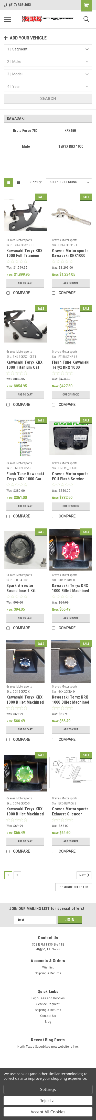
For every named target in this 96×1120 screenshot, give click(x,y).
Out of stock (70, 394)
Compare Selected (73, 887)
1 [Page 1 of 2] (8, 875)
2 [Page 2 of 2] (17, 875)
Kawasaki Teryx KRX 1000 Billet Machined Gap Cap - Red (70, 590)
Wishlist (48, 967)
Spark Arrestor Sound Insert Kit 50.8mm (21, 590)
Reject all (48, 1100)
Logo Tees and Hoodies (48, 998)
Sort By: (36, 182)
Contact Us (48, 1016)
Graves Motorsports (19, 240)
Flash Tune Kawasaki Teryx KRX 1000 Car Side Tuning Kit (25, 478)
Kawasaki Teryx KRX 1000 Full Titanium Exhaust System (24, 255)
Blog (48, 1021)
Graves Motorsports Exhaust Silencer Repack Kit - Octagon (70, 816)
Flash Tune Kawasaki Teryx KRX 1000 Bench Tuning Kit (71, 367)
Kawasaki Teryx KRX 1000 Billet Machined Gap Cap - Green (25, 814)
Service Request (48, 1004)
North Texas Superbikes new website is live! (48, 1046)
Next (85, 875)
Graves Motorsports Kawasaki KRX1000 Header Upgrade (70, 255)
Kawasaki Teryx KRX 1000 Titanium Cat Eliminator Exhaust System (24, 370)
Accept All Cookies (48, 1112)
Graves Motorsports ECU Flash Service (70, 476)
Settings (48, 1089)
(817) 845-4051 (17, 5)
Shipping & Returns (48, 973)
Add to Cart (25, 283)
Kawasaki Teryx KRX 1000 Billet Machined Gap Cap (70, 702)
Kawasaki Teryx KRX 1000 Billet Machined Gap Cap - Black (25, 702)
